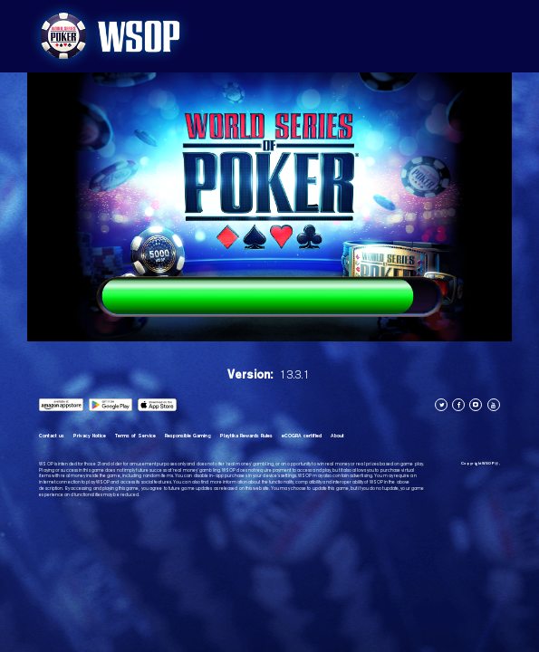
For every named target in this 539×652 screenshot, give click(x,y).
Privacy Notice (89, 435)
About (337, 435)
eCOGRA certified (302, 435)
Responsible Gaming (188, 435)
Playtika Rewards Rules (246, 435)
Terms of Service (135, 435)
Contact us (51, 435)
